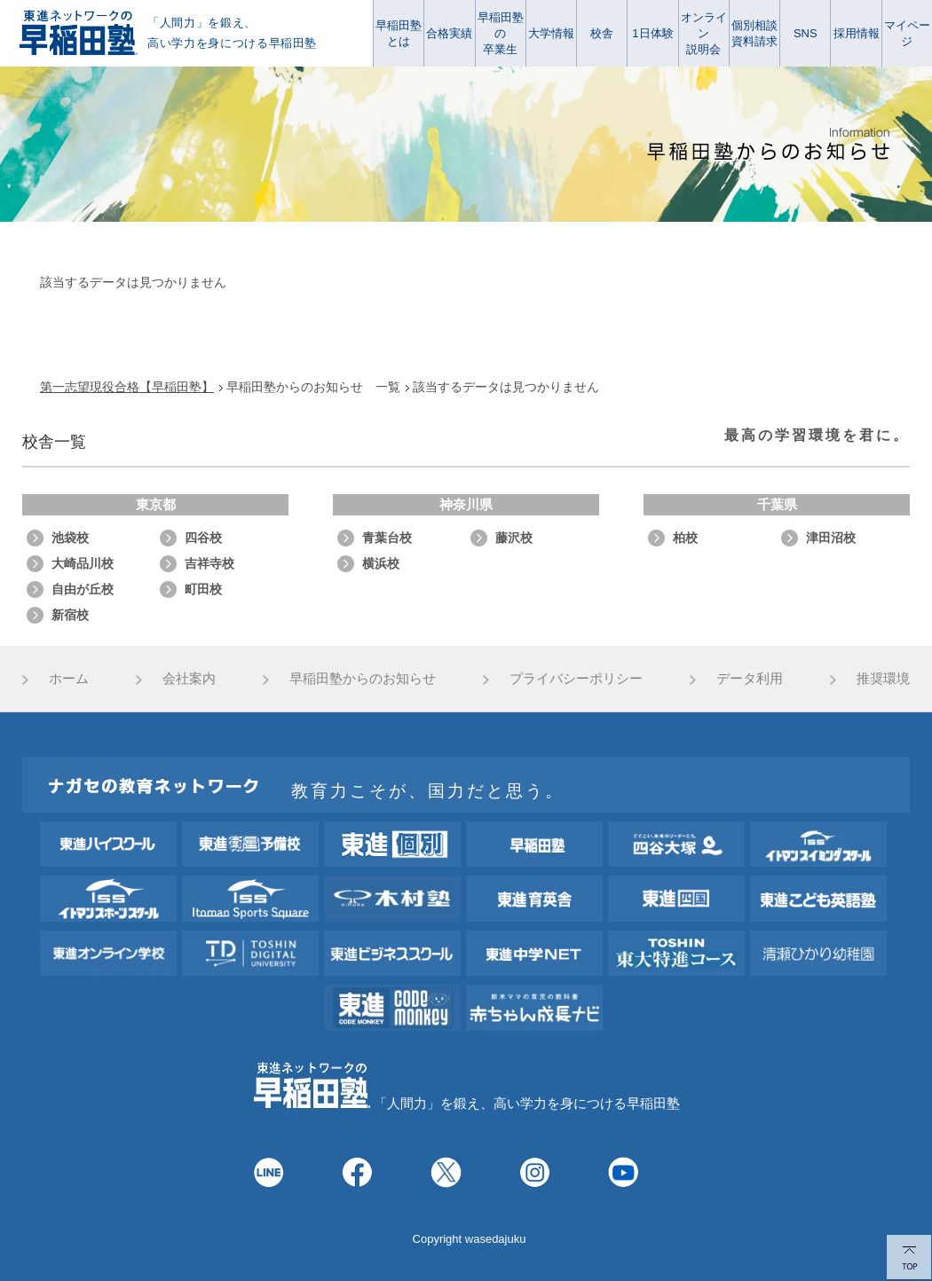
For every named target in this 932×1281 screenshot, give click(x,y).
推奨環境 (883, 678)
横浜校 (380, 563)
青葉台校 (387, 537)
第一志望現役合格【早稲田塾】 (127, 387)
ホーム (69, 678)
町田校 (203, 589)
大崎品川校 (82, 563)
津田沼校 (831, 537)
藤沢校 (514, 537)
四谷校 (203, 537)
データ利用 (749, 678)
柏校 (685, 537)
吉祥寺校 (209, 563)
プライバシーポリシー (576, 678)
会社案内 (189, 678)
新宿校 (70, 615)
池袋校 (70, 537)
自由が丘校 (82, 589)
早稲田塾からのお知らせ (362, 678)
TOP (909, 1258)
